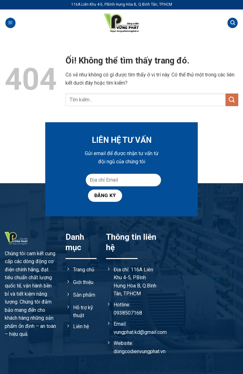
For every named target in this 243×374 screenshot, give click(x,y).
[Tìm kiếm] (232, 23)
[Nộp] (232, 100)
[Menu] (10, 23)
